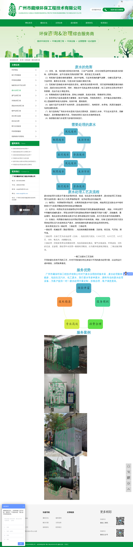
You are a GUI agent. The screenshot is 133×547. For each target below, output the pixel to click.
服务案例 (58, 518)
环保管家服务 (16, 131)
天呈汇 (66, 544)
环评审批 (15, 70)
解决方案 (46, 522)
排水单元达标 (16, 116)
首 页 (21, 60)
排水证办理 (15, 121)
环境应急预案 (16, 80)
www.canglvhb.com (22, 193)
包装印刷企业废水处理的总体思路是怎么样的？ (25, 161)
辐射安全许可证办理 (19, 85)
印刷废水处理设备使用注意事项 (22, 164)
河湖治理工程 (16, 100)
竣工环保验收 (16, 75)
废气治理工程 (16, 95)
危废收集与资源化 (18, 136)
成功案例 (74, 23)
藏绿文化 (43, 23)
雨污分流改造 (16, 126)
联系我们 (104, 23)
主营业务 (58, 23)
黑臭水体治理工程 (18, 106)
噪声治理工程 (16, 111)
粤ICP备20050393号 (51, 544)
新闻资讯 (89, 23)
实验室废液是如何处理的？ (21, 148)
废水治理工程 (16, 90)
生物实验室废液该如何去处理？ (22, 155)
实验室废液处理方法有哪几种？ (22, 152)
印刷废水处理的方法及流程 (21, 158)
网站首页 (28, 23)
